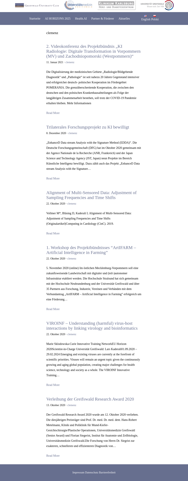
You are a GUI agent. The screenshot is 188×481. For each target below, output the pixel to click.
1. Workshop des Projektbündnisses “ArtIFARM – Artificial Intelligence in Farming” (91, 250)
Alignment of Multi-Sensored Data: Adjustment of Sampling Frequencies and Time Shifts (91, 195)
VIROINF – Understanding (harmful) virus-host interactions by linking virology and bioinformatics (92, 326)
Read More (53, 113)
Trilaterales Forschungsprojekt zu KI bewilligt (87, 127)
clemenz (69, 62)
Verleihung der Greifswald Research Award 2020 (90, 399)
